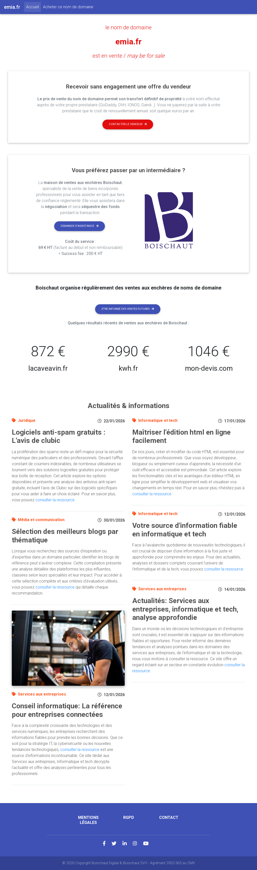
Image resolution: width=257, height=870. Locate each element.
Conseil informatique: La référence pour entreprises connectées (67, 710)
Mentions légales (88, 820)
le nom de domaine (128, 27)
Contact (168, 817)
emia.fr (128, 41)
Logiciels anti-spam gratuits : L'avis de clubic (58, 436)
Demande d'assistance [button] (80, 226)
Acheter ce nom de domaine (68, 7)
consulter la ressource (55, 500)
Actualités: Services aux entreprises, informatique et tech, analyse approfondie (185, 609)
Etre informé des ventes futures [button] (128, 309)
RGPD (128, 817)
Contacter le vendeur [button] (128, 124)
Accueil (33, 6)
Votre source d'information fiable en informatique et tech (184, 529)
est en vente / (129, 55)
